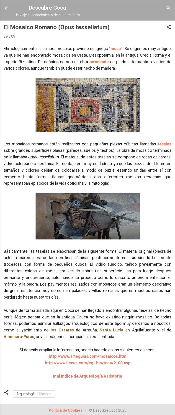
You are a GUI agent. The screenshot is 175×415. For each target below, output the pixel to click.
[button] (168, 27)
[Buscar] (168, 8)
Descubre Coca (47, 8)
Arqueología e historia (33, 394)
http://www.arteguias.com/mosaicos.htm (87, 356)
